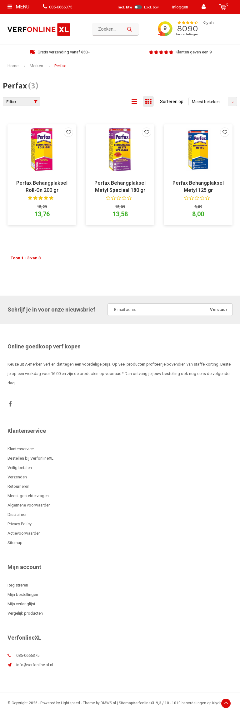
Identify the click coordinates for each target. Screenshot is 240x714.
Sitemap (15, 542)
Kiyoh (217, 703)
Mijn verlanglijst (21, 604)
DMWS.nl (108, 703)
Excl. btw (151, 7)
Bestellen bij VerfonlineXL (30, 458)
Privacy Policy (20, 524)
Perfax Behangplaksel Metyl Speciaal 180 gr (120, 186)
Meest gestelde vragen (28, 495)
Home (13, 65)
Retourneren (18, 486)
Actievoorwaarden (24, 533)
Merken (36, 65)
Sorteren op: (172, 101)
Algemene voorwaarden (29, 505)
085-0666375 (57, 7)
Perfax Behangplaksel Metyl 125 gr (198, 186)
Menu (18, 7)
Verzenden (17, 477)
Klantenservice (21, 449)
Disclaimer (17, 514)
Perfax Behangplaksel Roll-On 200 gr (42, 186)
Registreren (18, 585)
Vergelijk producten (25, 613)
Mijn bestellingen (23, 594)
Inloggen (180, 7)
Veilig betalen (20, 467)
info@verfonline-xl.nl (34, 664)
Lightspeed (70, 703)
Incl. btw (125, 7)
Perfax (60, 65)
